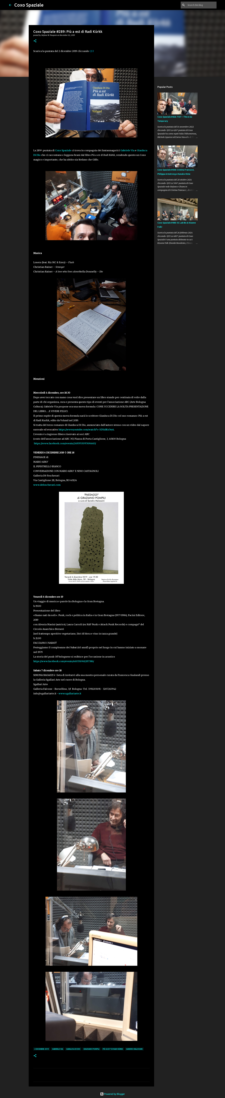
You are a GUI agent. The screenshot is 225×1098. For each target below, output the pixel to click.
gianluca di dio (73, 1049)
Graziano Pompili (91, 1049)
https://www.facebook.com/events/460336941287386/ (63, 661)
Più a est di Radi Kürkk (113, 1049)
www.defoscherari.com (47, 484)
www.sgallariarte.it (70, 693)
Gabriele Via (127, 150)
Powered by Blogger (112, 1094)
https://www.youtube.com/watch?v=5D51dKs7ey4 (86, 429)
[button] (35, 41)
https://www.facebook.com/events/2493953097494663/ (65, 443)
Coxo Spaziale (29, 4)
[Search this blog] (201, 5)
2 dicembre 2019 (41, 1049)
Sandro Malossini (134, 1049)
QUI (92, 51)
